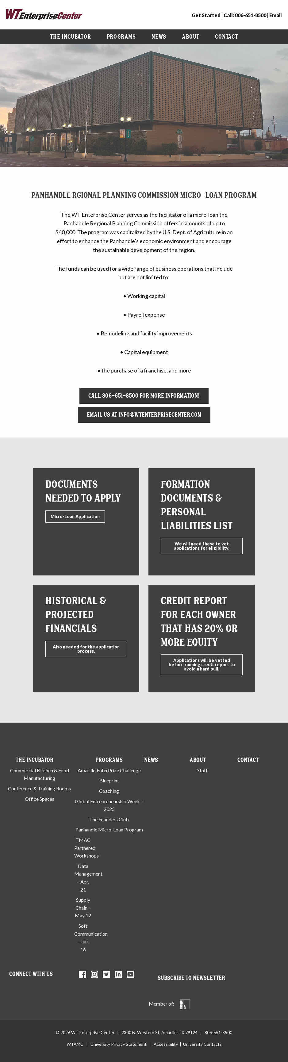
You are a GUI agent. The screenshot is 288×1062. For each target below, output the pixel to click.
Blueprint (109, 780)
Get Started (206, 15)
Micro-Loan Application (75, 516)
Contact (226, 36)
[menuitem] (70, 36)
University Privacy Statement (118, 1044)
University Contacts (202, 1044)
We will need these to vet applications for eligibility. (201, 546)
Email (275, 15)
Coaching (109, 791)
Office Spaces (39, 799)
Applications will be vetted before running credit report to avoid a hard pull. (202, 664)
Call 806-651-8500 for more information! (144, 395)
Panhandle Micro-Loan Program (109, 829)
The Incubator (70, 36)
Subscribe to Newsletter (191, 977)
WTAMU (75, 1044)
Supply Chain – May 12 (83, 907)
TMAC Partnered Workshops (86, 847)
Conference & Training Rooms (39, 788)
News (159, 36)
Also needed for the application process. (86, 649)
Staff (202, 770)
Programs (121, 36)
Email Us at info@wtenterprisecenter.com (144, 414)
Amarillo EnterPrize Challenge (109, 770)
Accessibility (166, 1044)
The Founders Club (109, 819)
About (190, 36)
